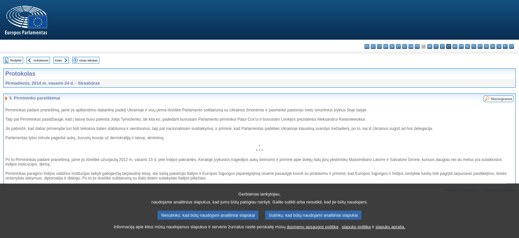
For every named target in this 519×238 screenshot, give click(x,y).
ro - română (486, 46)
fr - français (417, 46)
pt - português (480, 46)
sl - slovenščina (498, 46)
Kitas (58, 60)
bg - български (366, 46)
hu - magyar (454, 46)
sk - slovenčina (492, 46)
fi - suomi (505, 46)
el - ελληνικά (404, 46)
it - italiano (436, 46)
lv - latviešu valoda (442, 46)
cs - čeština (379, 46)
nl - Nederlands (467, 46)
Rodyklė (16, 60)
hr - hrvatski (429, 46)
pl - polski (473, 46)
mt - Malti (461, 46)
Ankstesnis (40, 60)
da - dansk (385, 46)
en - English (410, 46)
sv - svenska (511, 46)
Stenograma (501, 99)
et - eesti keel (398, 46)
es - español (373, 46)
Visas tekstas (88, 60)
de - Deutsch (392, 46)
